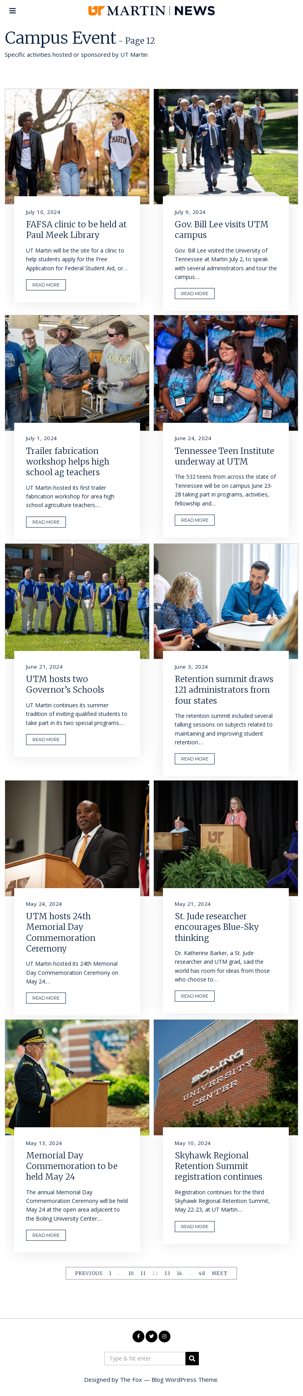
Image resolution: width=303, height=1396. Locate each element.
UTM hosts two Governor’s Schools (65, 684)
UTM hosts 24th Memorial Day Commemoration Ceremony (60, 932)
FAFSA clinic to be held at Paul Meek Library (76, 229)
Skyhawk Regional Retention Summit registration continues (218, 1166)
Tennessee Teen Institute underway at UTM (224, 456)
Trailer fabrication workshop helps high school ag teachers (67, 462)
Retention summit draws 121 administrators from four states (224, 690)
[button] (192, 1358)
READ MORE (46, 285)
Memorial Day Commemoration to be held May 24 (72, 1166)
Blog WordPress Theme (184, 1379)
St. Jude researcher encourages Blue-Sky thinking (217, 927)
